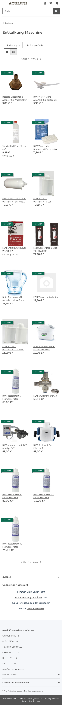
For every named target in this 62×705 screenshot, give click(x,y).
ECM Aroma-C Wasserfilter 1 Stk (42, 200)
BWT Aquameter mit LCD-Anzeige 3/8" (15, 447)
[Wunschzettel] (50, 3)
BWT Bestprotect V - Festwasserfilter (12, 496)
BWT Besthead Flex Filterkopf (42, 447)
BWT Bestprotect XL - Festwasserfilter (12, 545)
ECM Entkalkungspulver (14, 247)
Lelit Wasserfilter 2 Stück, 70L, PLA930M (46, 249)
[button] (45, 3)
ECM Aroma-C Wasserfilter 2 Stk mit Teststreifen (13, 348)
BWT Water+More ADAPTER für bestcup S (45, 98)
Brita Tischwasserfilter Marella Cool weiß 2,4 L (14, 299)
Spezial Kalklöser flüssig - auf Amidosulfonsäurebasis (15, 148)
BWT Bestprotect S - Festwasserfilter (12, 397)
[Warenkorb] (57, 3)
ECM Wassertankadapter (45, 297)
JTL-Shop (36, 701)
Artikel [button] (6, 577)
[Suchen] (27, 11)
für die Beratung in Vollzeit (28, 597)
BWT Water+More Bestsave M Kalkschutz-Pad (45, 148)
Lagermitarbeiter (35, 608)
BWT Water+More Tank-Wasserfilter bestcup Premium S (14, 200)
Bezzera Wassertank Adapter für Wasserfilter (14, 98)
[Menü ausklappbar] (3, 2)
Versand (39, 691)
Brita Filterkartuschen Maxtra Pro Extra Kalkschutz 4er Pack (44, 348)
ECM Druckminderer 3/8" (45, 395)
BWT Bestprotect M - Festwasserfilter (43, 496)
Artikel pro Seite (35, 45)
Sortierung (12, 45)
